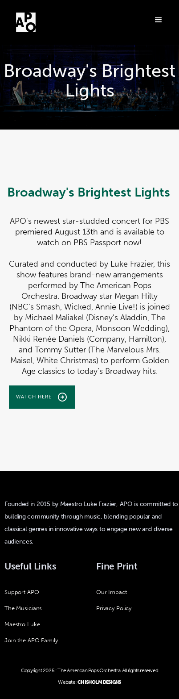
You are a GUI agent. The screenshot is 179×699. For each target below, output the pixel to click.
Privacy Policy (113, 608)
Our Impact (111, 592)
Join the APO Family (31, 640)
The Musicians (23, 608)
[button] (157, 19)
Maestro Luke (22, 624)
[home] (25, 22)
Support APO (21, 592)
